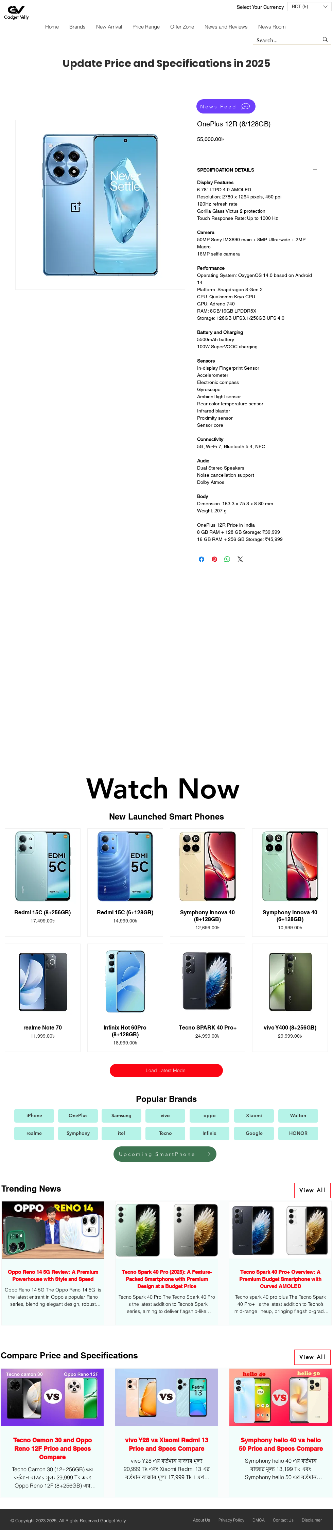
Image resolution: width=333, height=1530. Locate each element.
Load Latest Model (166, 1070)
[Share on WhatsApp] (227, 559)
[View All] (312, 1190)
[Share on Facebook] (201, 559)
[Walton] (298, 1116)
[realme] (34, 1133)
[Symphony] (78, 1133)
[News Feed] (226, 106)
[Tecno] (165, 1133)
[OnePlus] (78, 1116)
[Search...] (283, 41)
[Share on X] (240, 559)
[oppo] (209, 1116)
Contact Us (283, 1520)
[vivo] (165, 1116)
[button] (309, 6)
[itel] (121, 1133)
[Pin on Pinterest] (214, 559)
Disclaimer (312, 1520)
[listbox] (309, 6)
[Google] (254, 1133)
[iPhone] (34, 1116)
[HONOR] (298, 1133)
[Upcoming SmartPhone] (164, 1154)
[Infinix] (209, 1133)
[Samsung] (121, 1116)
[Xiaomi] (254, 1116)
